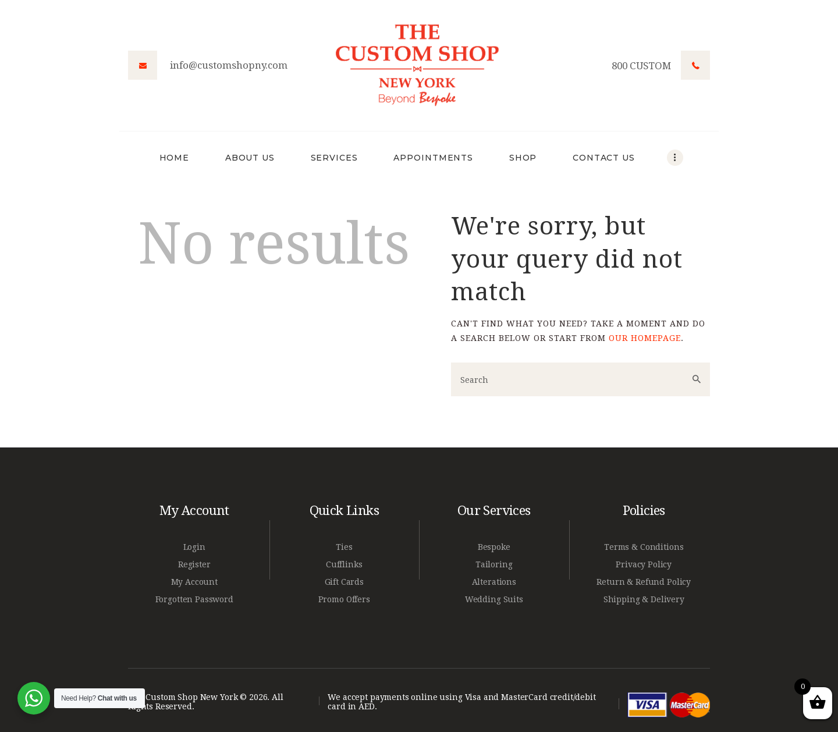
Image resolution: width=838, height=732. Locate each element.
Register (194, 564)
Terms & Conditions (643, 547)
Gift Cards (344, 582)
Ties (344, 547)
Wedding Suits (494, 599)
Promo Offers (344, 599)
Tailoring (494, 564)
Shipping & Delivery (643, 599)
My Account (194, 582)
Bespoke (494, 547)
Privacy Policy (644, 564)
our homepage (645, 338)
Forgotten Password (194, 599)
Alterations (494, 582)
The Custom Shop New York (182, 697)
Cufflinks (344, 564)
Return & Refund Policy (643, 582)
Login (194, 547)
